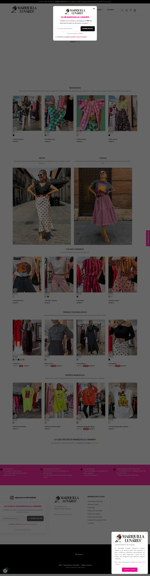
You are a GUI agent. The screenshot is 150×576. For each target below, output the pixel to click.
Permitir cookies (129, 569)
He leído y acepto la (71, 37)
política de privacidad (78, 37)
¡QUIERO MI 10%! (87, 28)
